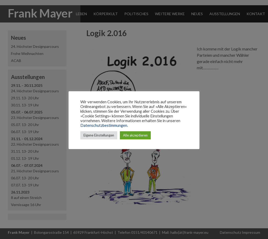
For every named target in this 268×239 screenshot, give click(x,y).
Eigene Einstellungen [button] (98, 135)
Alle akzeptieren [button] (135, 135)
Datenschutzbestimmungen (103, 125)
